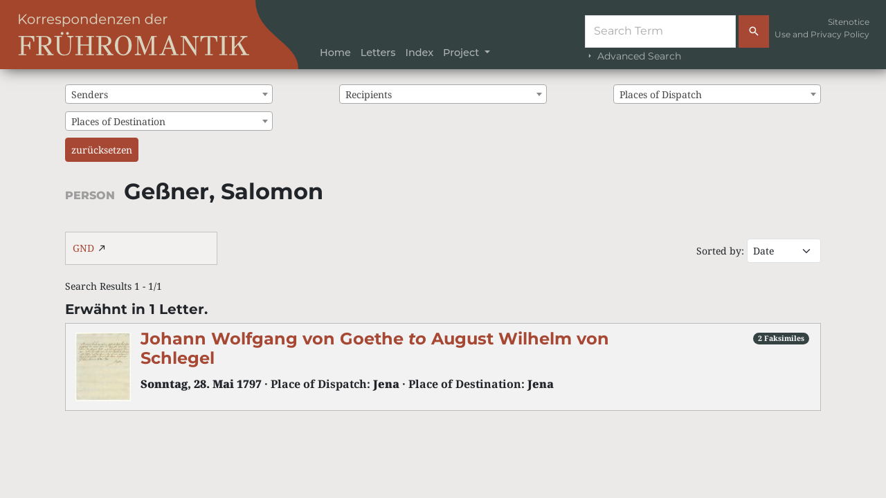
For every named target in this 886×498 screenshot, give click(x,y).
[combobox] (169, 94)
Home (335, 52)
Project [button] (462, 52)
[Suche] (660, 31)
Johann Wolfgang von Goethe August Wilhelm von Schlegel (375, 349)
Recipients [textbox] (368, 94)
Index (419, 52)
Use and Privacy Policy (822, 34)
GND (83, 248)
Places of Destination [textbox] (118, 121)
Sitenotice (848, 22)
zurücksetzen (101, 149)
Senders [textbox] (89, 94)
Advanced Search (633, 56)
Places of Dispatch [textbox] (661, 94)
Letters (378, 52)
